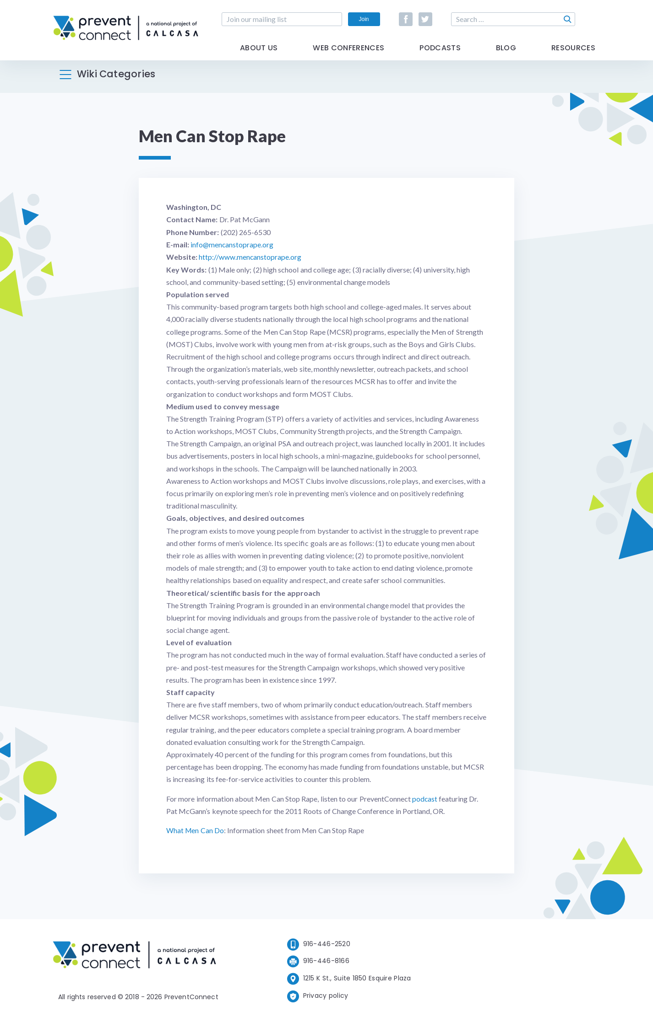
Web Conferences (348, 56)
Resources (573, 56)
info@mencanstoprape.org (232, 244)
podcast (425, 798)
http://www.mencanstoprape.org (250, 256)
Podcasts (440, 56)
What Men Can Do (195, 829)
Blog (506, 56)
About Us (259, 56)
